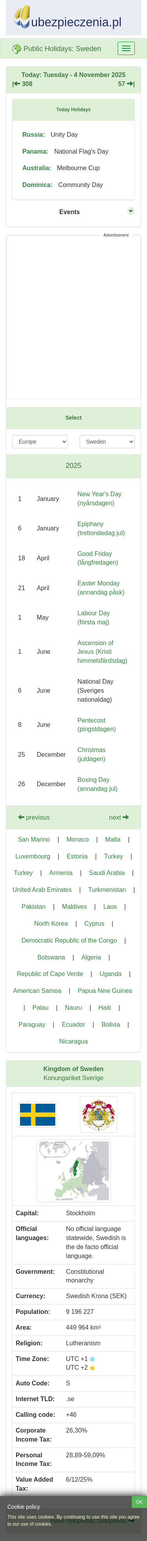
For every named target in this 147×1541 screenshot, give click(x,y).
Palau (41, 1007)
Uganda (111, 973)
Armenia (61, 873)
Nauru (73, 1007)
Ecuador (73, 1024)
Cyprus (94, 923)
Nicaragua (73, 1041)
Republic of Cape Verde (50, 973)
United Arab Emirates (42, 889)
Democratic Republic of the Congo (69, 940)
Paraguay (31, 1024)
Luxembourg (32, 856)
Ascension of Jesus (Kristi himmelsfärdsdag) (102, 652)
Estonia (77, 856)
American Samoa (37, 990)
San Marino (34, 839)
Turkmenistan (107, 889)
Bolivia (111, 1024)
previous (34, 817)
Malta (112, 839)
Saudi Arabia (107, 873)
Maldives (74, 906)
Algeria (91, 957)
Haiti (104, 1007)
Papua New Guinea (105, 990)
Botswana (51, 957)
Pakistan (33, 906)
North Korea (51, 923)
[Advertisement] (73, 317)
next (119, 817)
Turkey (113, 856)
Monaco (77, 839)
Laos (110, 906)
